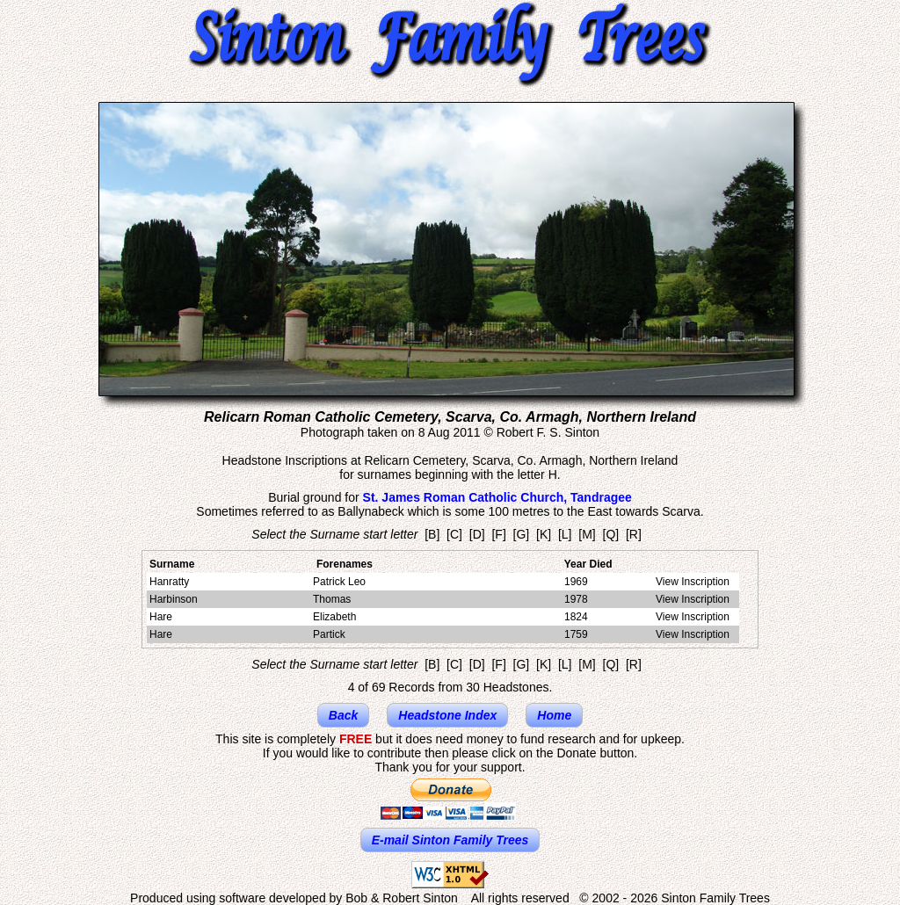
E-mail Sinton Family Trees (450, 840)
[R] (634, 534)
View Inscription (692, 582)
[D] (477, 534)
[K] (543, 534)
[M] (586, 534)
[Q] (611, 534)
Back (343, 715)
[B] (432, 534)
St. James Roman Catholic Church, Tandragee (497, 497)
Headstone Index (447, 715)
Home (554, 715)
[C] (454, 534)
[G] (521, 534)
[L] (565, 534)
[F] (498, 534)
